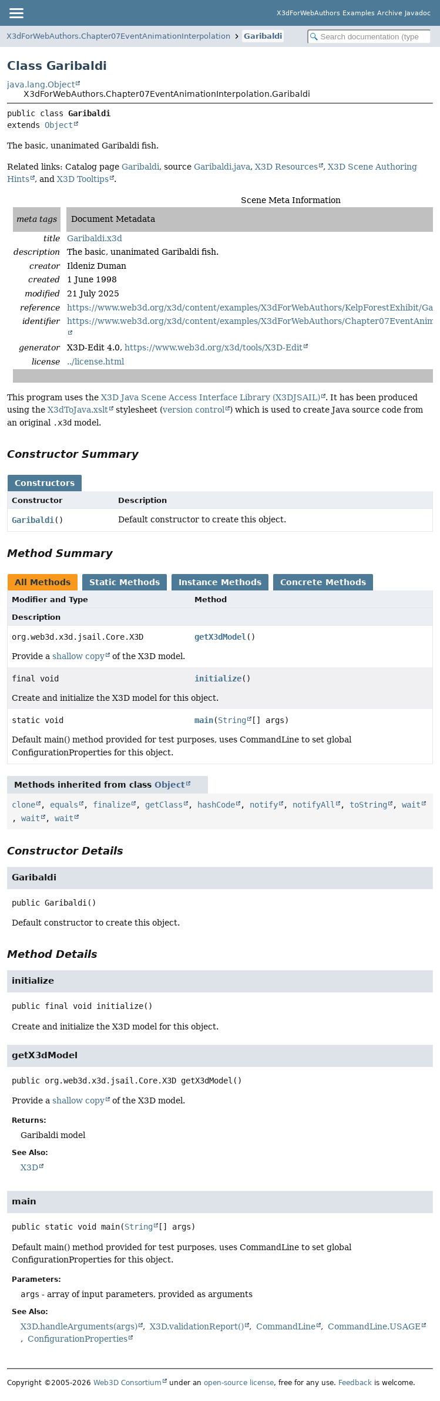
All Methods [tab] (42, 582)
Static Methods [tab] (124, 582)
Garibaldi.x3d (94, 238)
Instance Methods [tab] (220, 582)
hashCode (216, 804)
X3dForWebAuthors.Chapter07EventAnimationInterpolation (118, 36)
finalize (111, 804)
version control (193, 409)
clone (23, 804)
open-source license (239, 1383)
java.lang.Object (41, 84)
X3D (29, 1167)
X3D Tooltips (83, 179)
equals (64, 804)
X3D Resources (286, 166)
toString (368, 804)
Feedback (355, 1383)
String (232, 720)
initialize (217, 678)
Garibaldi (263, 36)
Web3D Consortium (127, 1383)
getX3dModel (220, 637)
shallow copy (78, 656)
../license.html (95, 361)
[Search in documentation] (369, 36)
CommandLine (285, 1326)
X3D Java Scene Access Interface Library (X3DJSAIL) (210, 397)
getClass (164, 804)
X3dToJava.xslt (78, 409)
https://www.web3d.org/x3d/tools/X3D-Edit (214, 347)
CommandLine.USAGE (374, 1326)
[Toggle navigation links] (16, 13)
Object (59, 125)
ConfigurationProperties (77, 1338)
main (203, 720)
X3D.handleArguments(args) (79, 1326)
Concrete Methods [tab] (323, 582)
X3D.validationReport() (197, 1326)
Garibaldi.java (222, 166)
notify (264, 804)
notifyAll (314, 804)
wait (411, 804)
